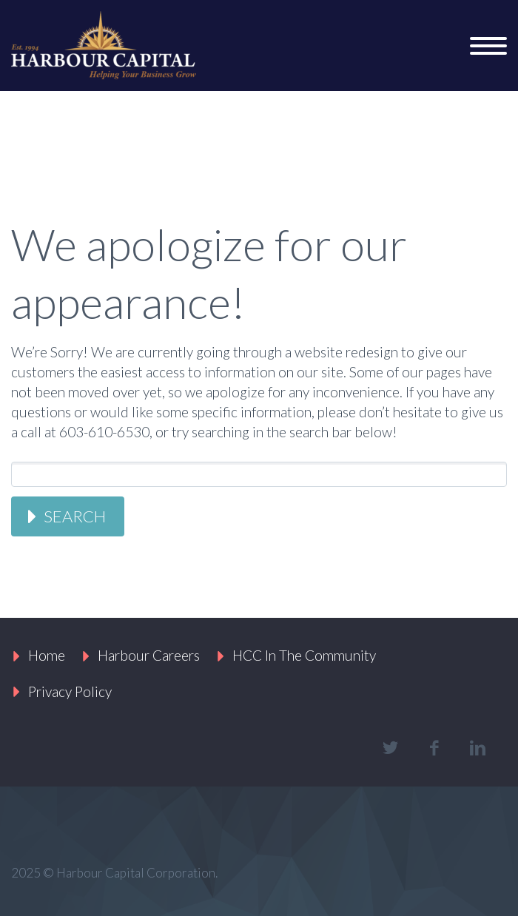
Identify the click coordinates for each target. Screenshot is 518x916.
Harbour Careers (149, 655)
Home (46, 655)
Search (75, 516)
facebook (434, 748)
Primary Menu (488, 46)
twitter (390, 748)
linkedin (477, 748)
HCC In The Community (304, 655)
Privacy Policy (70, 691)
